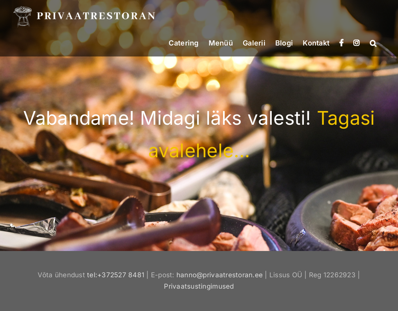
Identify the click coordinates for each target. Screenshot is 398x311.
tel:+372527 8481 (115, 275)
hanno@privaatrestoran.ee (219, 275)
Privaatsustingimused (199, 286)
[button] (373, 42)
